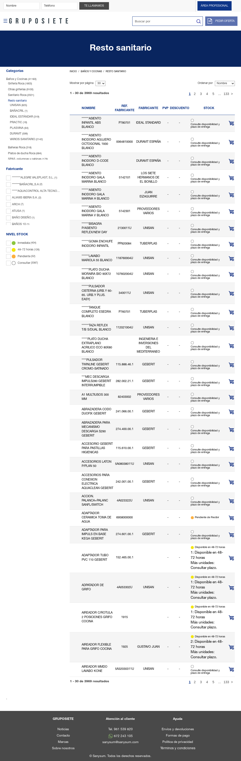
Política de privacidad (177, 742)
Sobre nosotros (63, 748)
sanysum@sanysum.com (120, 742)
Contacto (63, 735)
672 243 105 (123, 736)
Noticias (63, 729)
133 (226, 94)
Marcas (63, 742)
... (219, 94)
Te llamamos (94, 5)
